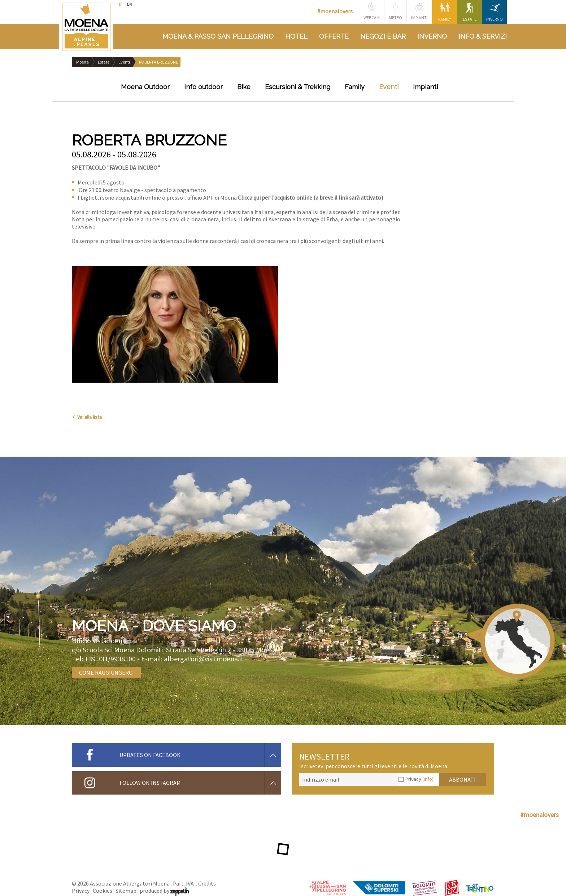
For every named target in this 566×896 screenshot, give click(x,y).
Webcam (371, 11)
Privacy (419, 779)
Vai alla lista (87, 417)
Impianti (419, 11)
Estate (469, 12)
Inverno (494, 12)
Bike (244, 87)
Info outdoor (203, 87)
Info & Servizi (482, 36)
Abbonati (462, 779)
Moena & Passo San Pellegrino (218, 36)
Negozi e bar (383, 36)
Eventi (124, 62)
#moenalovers (335, 11)
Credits (207, 883)
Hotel (296, 36)
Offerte (334, 36)
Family (444, 12)
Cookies (102, 890)
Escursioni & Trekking (297, 87)
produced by (164, 890)
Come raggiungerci (106, 672)
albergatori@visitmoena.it (204, 658)
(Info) (428, 779)
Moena (82, 62)
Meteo (395, 11)
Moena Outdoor (145, 87)
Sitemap (126, 890)
